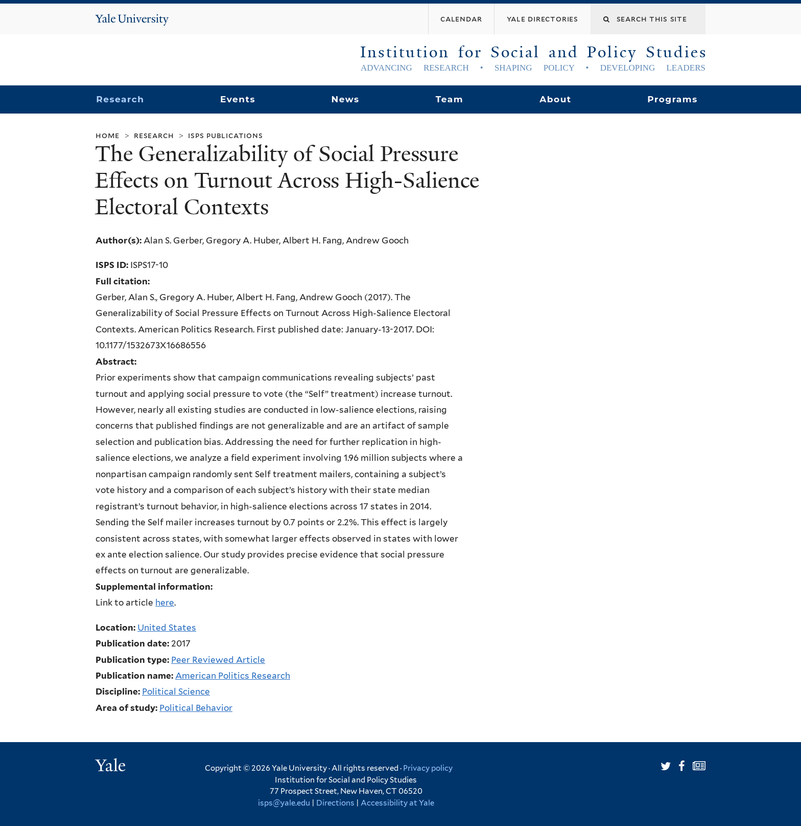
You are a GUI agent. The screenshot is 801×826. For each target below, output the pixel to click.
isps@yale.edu (284, 803)
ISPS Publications (225, 135)
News (345, 99)
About (555, 99)
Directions (335, 803)
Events (237, 99)
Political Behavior (195, 708)
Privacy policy (428, 768)
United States (166, 627)
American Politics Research (232, 676)
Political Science (176, 691)
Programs (672, 99)
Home (108, 135)
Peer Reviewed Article (218, 660)
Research (120, 99)
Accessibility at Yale (397, 803)
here (164, 602)
